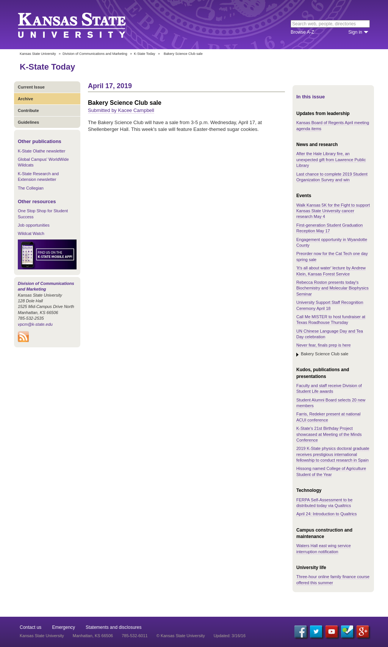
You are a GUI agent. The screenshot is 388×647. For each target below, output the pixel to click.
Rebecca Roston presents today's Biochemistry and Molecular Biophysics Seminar (332, 288)
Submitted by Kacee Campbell (121, 110)
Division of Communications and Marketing (95, 54)
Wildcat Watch (31, 233)
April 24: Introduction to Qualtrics (326, 514)
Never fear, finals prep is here (323, 345)
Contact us (30, 627)
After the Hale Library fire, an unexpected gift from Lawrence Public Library (331, 159)
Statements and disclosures (113, 627)
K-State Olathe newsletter (41, 151)
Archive (25, 98)
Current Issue (31, 87)
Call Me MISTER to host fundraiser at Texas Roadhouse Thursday (330, 319)
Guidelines (28, 122)
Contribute (28, 110)
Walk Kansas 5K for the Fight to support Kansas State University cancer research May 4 (333, 211)
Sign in (355, 32)
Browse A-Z (302, 32)
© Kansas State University (180, 635)
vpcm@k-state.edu (35, 324)
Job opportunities (34, 225)
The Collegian (31, 188)
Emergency (63, 627)
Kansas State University (81, 24)
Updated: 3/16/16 (230, 635)
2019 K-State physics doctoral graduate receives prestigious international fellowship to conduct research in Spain (332, 454)
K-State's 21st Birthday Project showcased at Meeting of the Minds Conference (328, 434)
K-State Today (144, 54)
